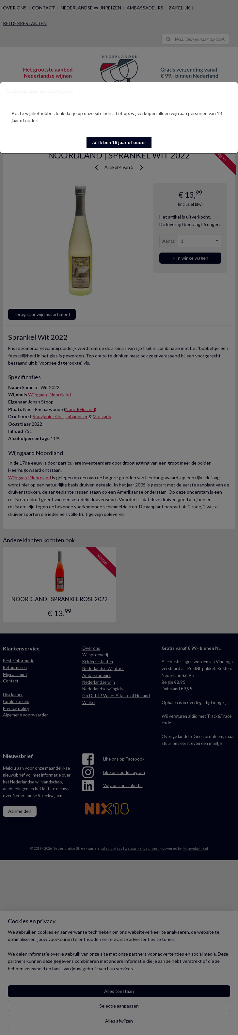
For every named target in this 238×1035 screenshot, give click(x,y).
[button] (119, 142)
